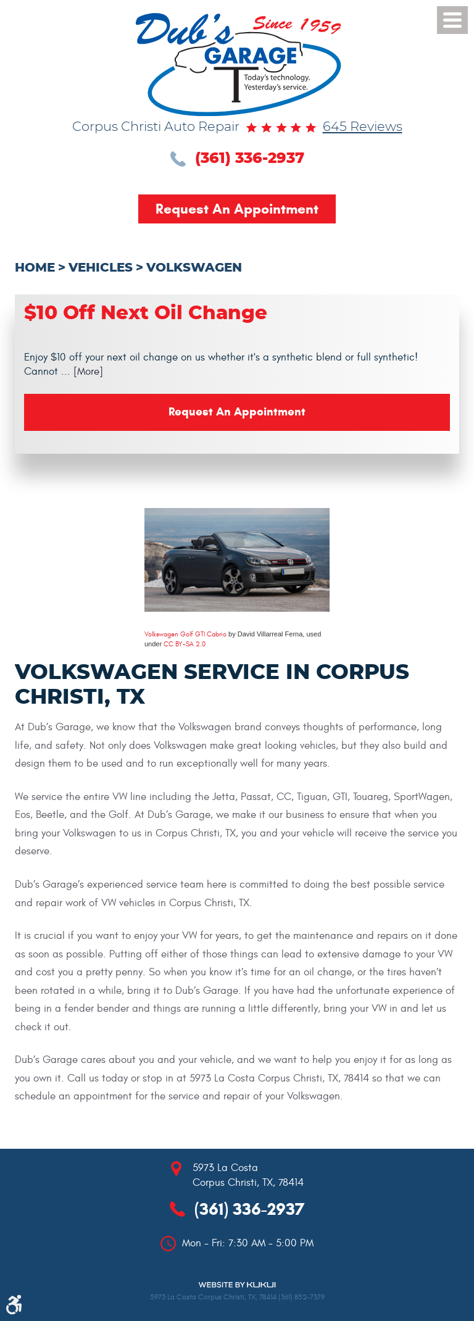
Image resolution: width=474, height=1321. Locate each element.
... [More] (80, 371)
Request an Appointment (237, 208)
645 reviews (362, 127)
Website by (237, 1285)
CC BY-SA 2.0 (185, 644)
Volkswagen (194, 268)
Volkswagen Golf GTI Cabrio (185, 634)
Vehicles (101, 268)
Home (35, 268)
